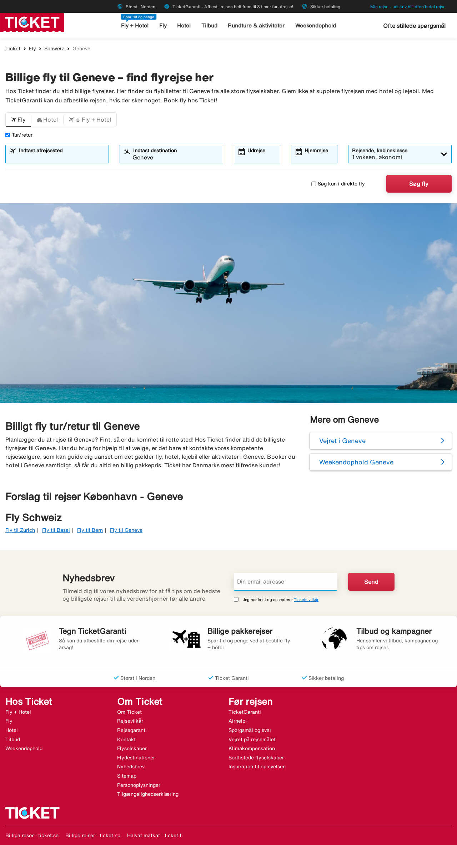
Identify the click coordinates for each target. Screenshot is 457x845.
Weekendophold (315, 25)
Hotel (184, 25)
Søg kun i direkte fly (338, 183)
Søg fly (418, 184)
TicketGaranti (244, 711)
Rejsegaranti (132, 730)
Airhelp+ (238, 720)
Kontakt (126, 739)
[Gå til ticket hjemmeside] (32, 22)
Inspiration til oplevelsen (257, 766)
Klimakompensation (251, 748)
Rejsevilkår (130, 720)
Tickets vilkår (306, 599)
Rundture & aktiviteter (256, 25)
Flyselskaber (132, 748)
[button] (18, 120)
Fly (163, 25)
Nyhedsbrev (131, 766)
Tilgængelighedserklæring (148, 793)
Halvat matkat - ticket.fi (155, 835)
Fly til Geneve (126, 530)
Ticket (12, 48)
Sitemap (126, 775)
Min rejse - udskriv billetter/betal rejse (408, 6)
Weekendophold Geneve (356, 462)
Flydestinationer (136, 757)
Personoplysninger (138, 785)
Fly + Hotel (135, 25)
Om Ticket (129, 711)
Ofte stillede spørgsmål (414, 26)
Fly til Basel (56, 530)
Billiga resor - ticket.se (32, 835)
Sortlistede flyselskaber (256, 757)
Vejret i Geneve (342, 440)
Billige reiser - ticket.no (92, 835)
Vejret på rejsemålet (252, 739)
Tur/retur (18, 134)
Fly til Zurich (20, 530)
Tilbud (209, 25)
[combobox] (61, 157)
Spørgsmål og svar (249, 730)
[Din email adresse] (285, 582)
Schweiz (54, 48)
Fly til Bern (90, 530)
